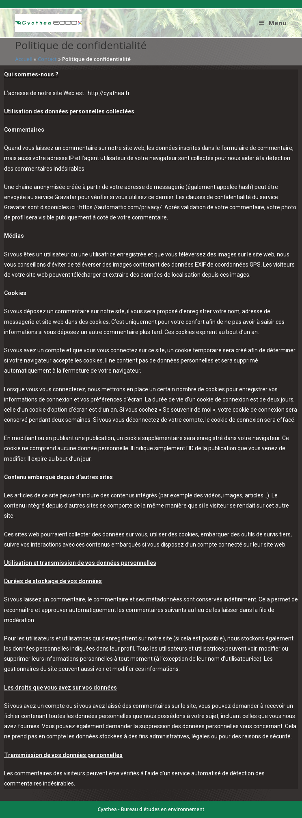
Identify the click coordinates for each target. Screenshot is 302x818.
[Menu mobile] (273, 23)
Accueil (23, 59)
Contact (47, 59)
